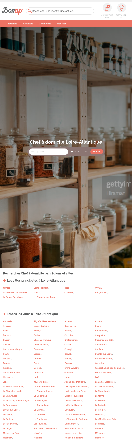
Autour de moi (80, 151)
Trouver (97, 151)
